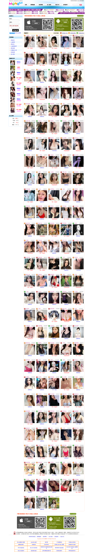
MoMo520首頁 (74, 0)
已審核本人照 (14, 50)
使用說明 (56, 536)
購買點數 (39, 536)
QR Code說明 (80, 15)
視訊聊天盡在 (34, 550)
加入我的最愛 (81, 0)
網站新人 (13, 44)
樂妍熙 (18, 74)
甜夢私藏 (19, 100)
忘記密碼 (19, 33)
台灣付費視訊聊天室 (46, 550)
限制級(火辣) (65, 33)
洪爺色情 (34, 544)
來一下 (18, 63)
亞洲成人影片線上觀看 (59, 544)
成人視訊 (13, 54)
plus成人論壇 (34, 542)
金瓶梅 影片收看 (72, 544)
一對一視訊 (54, 389)
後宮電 (46, 542)
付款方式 (62, 536)
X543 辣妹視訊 (21, 547)
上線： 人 (15, 118)
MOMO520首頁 (32, 536)
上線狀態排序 (14, 46)
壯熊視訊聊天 (59, 550)
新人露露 (19, 105)
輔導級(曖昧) (73, 33)
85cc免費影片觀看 (21, 542)
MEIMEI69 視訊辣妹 (59, 547)
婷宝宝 (18, 68)
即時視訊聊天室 (72, 550)
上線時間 (13, 42)
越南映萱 (19, 84)
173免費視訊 (59, 542)
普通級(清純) (81, 33)
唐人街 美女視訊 (33, 547)
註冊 (16, 33)
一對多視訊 (54, 150)
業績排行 (13, 40)
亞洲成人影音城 (72, 542)
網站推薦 (13, 48)
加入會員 (51, 536)
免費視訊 (78, 48)
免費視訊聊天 (21, 544)
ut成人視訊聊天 (21, 550)
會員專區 (45, 536)
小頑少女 (19, 111)
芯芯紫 (18, 95)
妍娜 (19, 79)
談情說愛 (13, 52)
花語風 (18, 90)
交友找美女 (46, 544)
